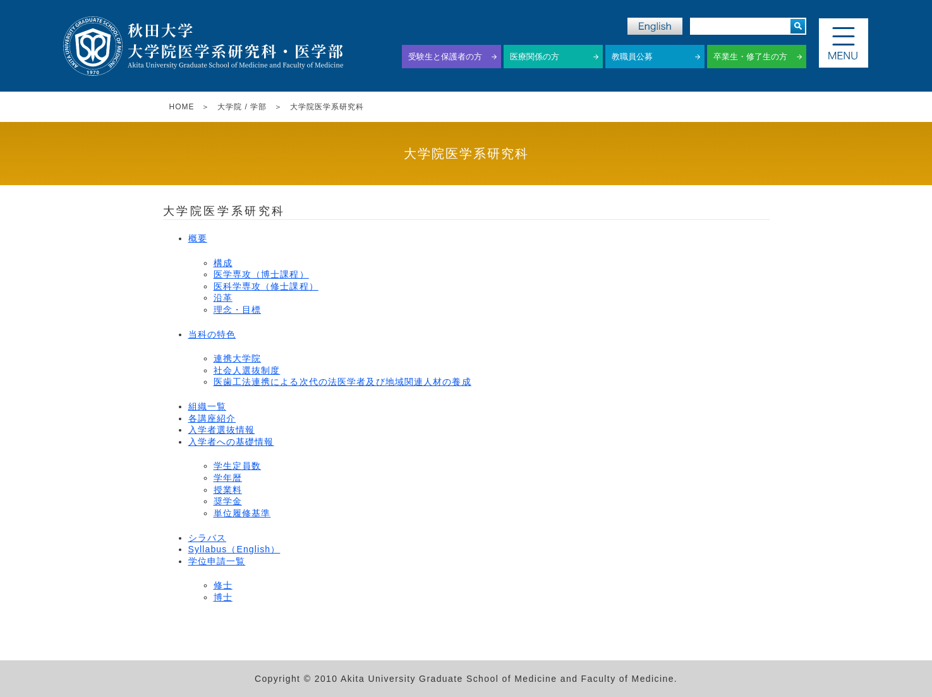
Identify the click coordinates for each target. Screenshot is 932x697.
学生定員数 (238, 466)
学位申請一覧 (217, 561)
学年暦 (228, 478)
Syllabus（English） (234, 549)
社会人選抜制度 (247, 370)
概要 (197, 238)
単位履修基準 (242, 513)
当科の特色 (212, 334)
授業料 (228, 490)
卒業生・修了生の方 (750, 56)
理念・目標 (238, 310)
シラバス (207, 538)
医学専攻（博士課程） (261, 274)
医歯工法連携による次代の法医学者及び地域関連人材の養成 (342, 382)
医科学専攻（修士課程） (266, 286)
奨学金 (228, 501)
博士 (223, 597)
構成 (223, 263)
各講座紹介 (212, 418)
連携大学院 (238, 358)
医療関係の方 (534, 56)
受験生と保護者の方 (445, 56)
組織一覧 (207, 406)
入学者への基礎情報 (231, 442)
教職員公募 (632, 56)
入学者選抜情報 (221, 430)
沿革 (223, 298)
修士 (223, 585)
